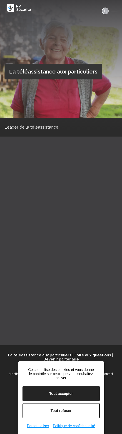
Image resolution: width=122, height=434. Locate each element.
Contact (107, 374)
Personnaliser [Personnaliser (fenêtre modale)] (38, 426)
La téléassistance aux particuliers (39, 355)
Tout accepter (61, 394)
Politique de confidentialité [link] (74, 426)
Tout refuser (60, 411)
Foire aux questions (93, 355)
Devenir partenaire (61, 359)
